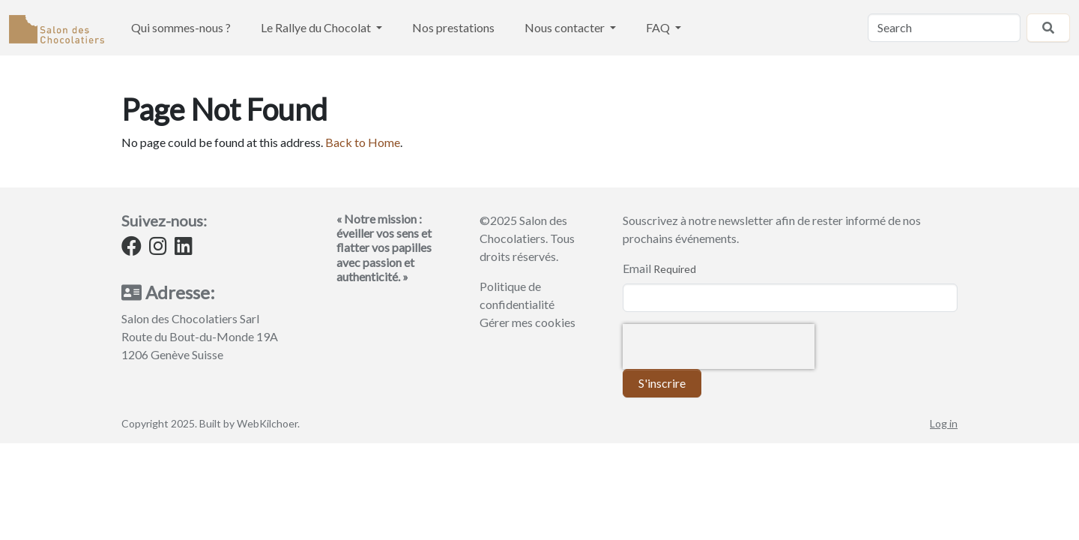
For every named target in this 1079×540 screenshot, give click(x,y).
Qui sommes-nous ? (181, 27)
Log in (944, 423)
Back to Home (362, 142)
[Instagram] (158, 249)
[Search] (944, 28)
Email (637, 268)
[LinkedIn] (184, 249)
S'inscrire (662, 383)
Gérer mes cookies (527, 322)
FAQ (659, 27)
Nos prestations (453, 27)
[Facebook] (131, 249)
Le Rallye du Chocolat (317, 27)
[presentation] (718, 346)
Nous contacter (566, 27)
